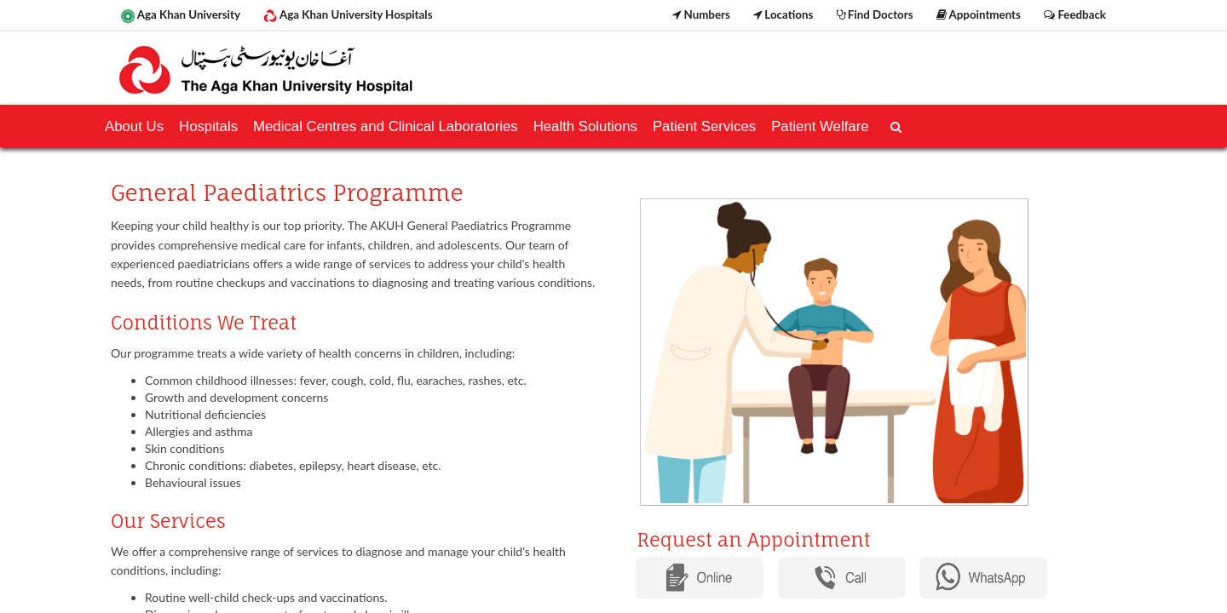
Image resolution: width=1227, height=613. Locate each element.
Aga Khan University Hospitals (347, 15)
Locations (783, 14)
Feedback (1075, 14)
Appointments (978, 14)
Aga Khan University (180, 15)
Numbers (701, 14)
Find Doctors (875, 14)
